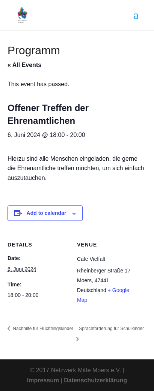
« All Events (24, 65)
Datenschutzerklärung (95, 380)
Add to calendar (46, 213)
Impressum (43, 380)
